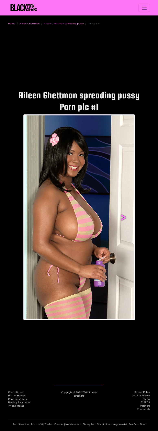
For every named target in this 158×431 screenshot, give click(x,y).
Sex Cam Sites (137, 424)
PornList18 (37, 424)
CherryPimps (15, 392)
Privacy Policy (142, 392)
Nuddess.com (73, 424)
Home (11, 23)
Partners (145, 405)
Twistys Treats (16, 405)
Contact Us (143, 409)
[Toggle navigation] (144, 8)
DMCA (146, 399)
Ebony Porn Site (92, 424)
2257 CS (145, 402)
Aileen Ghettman (29, 23)
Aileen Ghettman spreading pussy (64, 23)
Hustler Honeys (17, 395)
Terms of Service (141, 395)
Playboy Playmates (19, 402)
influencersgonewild (115, 424)
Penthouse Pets (17, 399)
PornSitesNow (21, 424)
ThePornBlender (54, 424)
